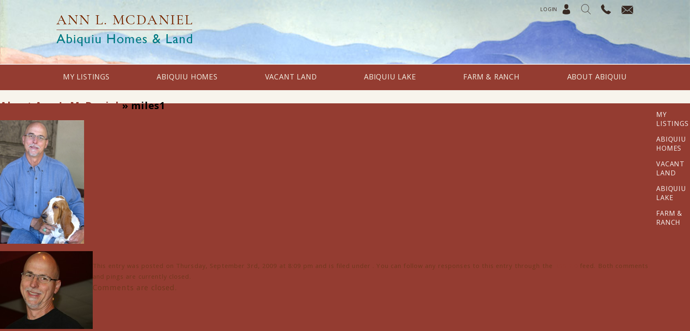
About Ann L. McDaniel (59, 105)
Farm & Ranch (491, 77)
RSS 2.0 (566, 265)
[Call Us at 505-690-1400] (602, 10)
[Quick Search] (582, 10)
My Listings (86, 77)
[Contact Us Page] (623, 10)
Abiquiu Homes (187, 77)
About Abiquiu (597, 77)
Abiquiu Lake (390, 77)
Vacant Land (291, 77)
